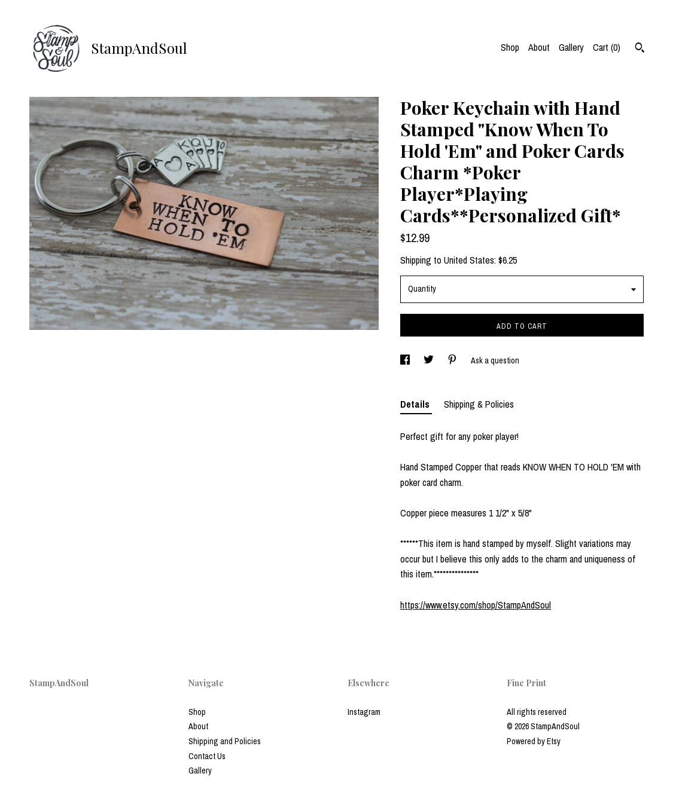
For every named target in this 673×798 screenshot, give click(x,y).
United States (469, 260)
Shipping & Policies (479, 404)
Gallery (571, 47)
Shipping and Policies (224, 741)
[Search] (639, 49)
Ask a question (495, 360)
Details (416, 404)
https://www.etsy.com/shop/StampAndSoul (475, 605)
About (539, 47)
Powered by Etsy (534, 741)
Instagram (364, 712)
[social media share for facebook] (406, 360)
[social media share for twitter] (430, 360)
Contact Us (207, 756)
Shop (510, 47)
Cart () (606, 47)
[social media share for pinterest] (453, 360)
